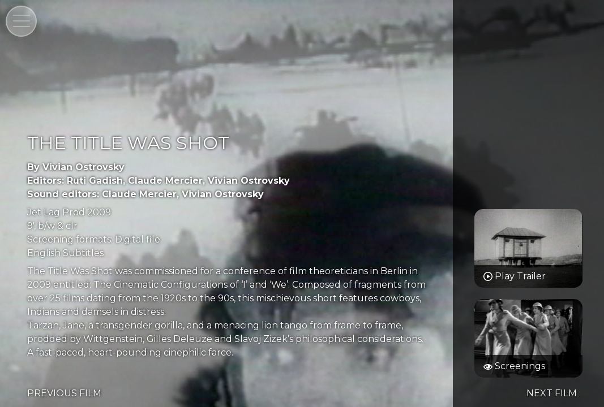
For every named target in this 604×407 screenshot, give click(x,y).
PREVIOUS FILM (64, 393)
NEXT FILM (551, 393)
